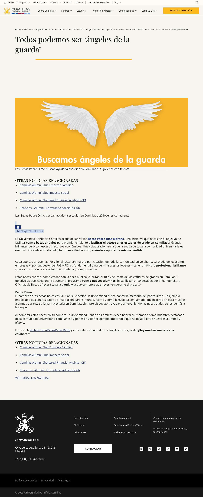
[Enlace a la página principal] (17, 10)
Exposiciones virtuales (45, 29)
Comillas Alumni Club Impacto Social (44, 192)
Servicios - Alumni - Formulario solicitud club (50, 208)
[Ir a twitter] (159, 449)
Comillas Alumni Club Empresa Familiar (46, 185)
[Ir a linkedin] (141, 449)
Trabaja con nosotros (125, 432)
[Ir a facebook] (150, 449)
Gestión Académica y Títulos (129, 425)
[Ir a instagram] (168, 449)
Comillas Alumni (122, 418)
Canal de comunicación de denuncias (167, 420)
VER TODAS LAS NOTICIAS (32, 378)
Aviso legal (64, 480)
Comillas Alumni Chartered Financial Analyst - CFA (53, 200)
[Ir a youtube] (177, 449)
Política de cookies (26, 480)
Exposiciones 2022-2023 (70, 29)
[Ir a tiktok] (186, 449)
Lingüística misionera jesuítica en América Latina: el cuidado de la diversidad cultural (125, 29)
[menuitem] (9, 2)
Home (18, 29)
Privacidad (47, 480)
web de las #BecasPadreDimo (50, 330)
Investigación (81, 418)
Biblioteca (27, 29)
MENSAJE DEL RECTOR (30, 231)
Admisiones (80, 432)
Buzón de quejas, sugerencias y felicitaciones (170, 430)
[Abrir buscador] (197, 2)
